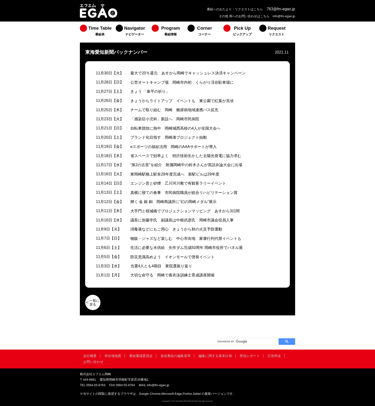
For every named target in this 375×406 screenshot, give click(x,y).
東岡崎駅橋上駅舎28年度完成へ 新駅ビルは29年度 (174, 174)
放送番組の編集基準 (175, 356)
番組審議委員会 (141, 356)
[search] (246, 341)
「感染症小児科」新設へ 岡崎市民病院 (164, 119)
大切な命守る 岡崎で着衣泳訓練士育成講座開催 (172, 275)
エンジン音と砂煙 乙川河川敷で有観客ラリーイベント (178, 183)
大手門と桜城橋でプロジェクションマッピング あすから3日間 (185, 211)
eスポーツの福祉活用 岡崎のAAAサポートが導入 (173, 147)
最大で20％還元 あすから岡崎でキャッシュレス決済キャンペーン (188, 73)
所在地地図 (113, 356)
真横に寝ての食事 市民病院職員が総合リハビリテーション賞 (183, 193)
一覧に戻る (94, 302)
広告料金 (274, 356)
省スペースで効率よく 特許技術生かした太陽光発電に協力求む (185, 156)
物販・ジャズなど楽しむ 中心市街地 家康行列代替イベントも (185, 238)
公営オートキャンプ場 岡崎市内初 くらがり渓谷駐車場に (182, 82)
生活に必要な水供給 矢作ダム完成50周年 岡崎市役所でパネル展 (186, 248)
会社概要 (90, 356)
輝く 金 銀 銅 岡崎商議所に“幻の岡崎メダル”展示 (173, 202)
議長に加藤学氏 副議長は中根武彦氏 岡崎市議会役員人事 (182, 220)
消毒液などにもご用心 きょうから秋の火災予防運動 (176, 229)
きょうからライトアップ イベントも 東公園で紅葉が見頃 (182, 101)
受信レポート (250, 356)
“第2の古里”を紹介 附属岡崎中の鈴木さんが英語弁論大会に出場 (186, 165)
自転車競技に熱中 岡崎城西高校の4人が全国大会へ (175, 128)
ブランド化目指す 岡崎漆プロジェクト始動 (168, 137)
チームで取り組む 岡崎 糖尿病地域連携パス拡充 (174, 110)
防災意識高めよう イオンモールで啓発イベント (172, 257)
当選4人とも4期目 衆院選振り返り (161, 266)
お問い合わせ (93, 362)
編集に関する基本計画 (215, 356)
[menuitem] (98, 32)
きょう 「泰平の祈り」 (150, 91)
